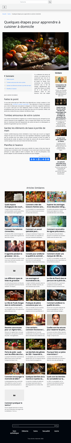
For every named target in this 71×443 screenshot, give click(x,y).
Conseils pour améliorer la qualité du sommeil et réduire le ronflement (35, 256)
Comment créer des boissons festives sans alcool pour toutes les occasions (34, 207)
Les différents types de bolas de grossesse (13, 279)
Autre (9, 14)
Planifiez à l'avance (11, 88)
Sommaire (10, 76)
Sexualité (46, 431)
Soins (35, 431)
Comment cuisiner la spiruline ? (21, 104)
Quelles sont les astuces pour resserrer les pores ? (56, 329)
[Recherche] (33, 2)
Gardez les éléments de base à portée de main (19, 85)
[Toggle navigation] (4, 7)
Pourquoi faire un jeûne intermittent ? (56, 353)
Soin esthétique (14, 432)
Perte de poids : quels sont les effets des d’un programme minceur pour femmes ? (14, 355)
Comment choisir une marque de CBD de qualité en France (55, 256)
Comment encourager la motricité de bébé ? (14, 377)
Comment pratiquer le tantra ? (13, 404)
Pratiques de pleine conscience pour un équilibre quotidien (33, 305)
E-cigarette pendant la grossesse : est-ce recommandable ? (13, 256)
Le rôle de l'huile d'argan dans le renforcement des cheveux (14, 305)
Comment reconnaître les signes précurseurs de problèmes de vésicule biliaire (55, 232)
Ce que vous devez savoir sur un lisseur (61, 139)
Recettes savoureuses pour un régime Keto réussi (13, 329)
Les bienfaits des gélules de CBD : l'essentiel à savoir (35, 354)
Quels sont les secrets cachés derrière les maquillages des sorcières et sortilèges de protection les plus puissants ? (61, 113)
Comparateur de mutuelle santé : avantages (61, 86)
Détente (25, 431)
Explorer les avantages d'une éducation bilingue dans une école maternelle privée (56, 207)
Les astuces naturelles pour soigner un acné (61, 163)
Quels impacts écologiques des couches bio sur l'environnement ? (14, 207)
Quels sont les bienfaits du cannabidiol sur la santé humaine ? (56, 378)
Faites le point (10, 79)
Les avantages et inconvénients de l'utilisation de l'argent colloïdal (34, 281)
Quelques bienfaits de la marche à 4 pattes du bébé (35, 378)
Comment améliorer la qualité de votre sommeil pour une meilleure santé (56, 306)
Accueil (4, 14)
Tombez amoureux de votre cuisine (16, 82)
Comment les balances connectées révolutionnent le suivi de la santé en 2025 (13, 232)
